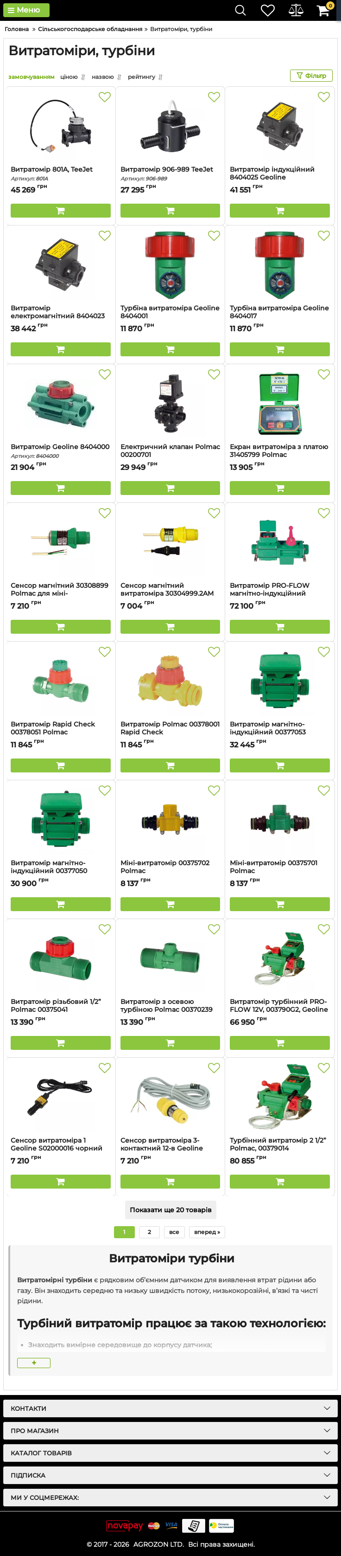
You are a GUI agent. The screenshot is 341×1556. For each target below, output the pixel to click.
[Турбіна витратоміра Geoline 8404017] (280, 265)
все (174, 1231)
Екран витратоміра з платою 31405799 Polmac (280, 455)
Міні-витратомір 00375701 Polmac (280, 871)
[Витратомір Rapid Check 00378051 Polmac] (61, 681)
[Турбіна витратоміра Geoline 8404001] (170, 265)
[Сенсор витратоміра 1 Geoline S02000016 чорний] (61, 1097)
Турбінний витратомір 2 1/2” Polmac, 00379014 (280, 1149)
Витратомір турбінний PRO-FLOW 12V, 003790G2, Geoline (280, 1010)
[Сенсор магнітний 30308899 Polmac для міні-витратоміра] (61, 542)
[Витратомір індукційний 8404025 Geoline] (280, 126)
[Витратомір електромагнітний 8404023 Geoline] (61, 265)
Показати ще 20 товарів (170, 1210)
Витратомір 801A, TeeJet (61, 174)
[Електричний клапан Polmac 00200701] (170, 403)
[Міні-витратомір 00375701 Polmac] (280, 820)
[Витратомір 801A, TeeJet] (61, 126)
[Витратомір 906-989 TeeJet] (170, 126)
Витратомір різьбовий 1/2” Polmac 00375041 (61, 1010)
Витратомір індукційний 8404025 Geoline (280, 178)
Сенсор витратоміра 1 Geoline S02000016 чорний (61, 1149)
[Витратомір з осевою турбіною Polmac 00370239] (170, 958)
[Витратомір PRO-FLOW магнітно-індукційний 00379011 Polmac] (280, 542)
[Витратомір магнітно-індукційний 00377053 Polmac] (280, 681)
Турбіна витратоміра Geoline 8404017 (280, 316)
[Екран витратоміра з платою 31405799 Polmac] (280, 403)
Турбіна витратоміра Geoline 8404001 (170, 316)
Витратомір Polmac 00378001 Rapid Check (170, 732)
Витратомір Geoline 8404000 (61, 451)
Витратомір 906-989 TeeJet (170, 174)
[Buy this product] (61, 211)
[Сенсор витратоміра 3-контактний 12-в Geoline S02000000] (170, 1097)
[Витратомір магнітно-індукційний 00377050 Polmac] (61, 820)
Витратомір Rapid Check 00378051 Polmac (61, 732)
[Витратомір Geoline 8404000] (61, 403)
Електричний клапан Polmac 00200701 (170, 455)
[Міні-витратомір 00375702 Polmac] (170, 820)
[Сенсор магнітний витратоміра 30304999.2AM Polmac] (170, 542)
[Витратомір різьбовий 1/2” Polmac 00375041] (61, 958)
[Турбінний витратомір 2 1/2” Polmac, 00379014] (280, 1097)
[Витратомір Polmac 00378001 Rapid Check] (170, 681)
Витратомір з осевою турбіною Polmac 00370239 (170, 1010)
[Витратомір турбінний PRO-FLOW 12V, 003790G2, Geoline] (280, 958)
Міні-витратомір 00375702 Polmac (170, 871)
